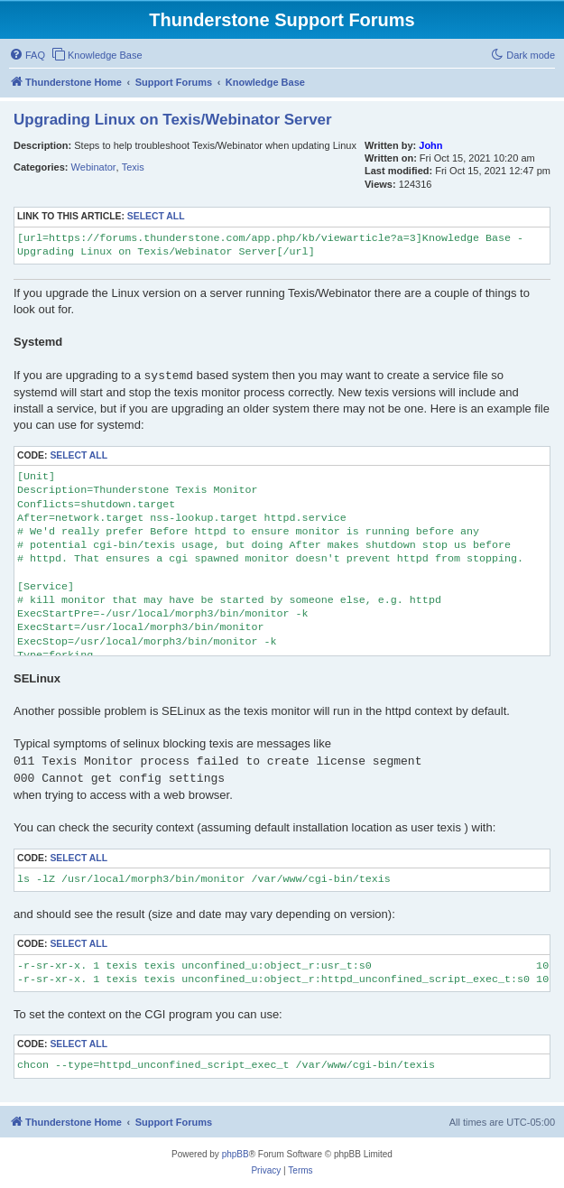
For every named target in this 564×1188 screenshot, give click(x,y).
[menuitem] (27, 55)
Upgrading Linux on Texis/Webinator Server (173, 119)
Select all (156, 216)
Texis (133, 167)
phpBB (235, 1154)
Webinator (93, 167)
